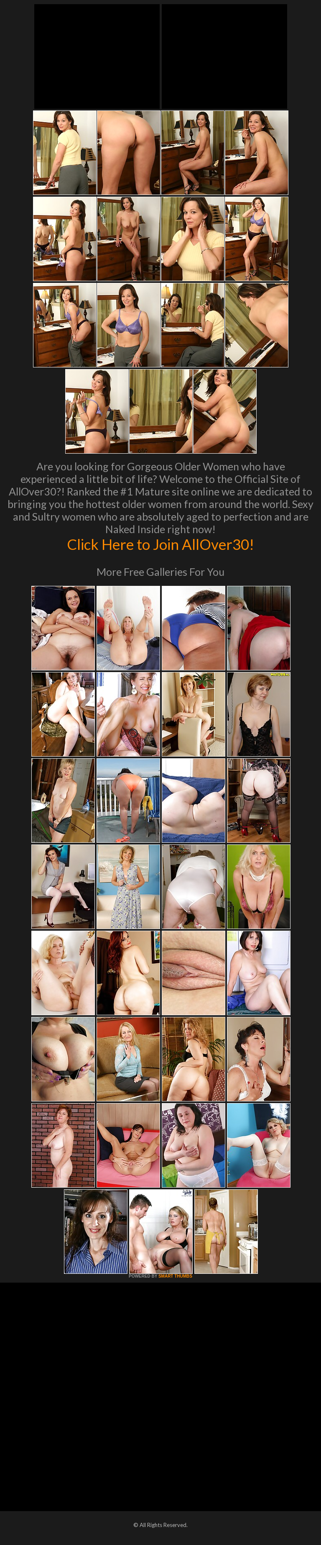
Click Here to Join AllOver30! (160, 544)
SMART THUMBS (175, 1276)
